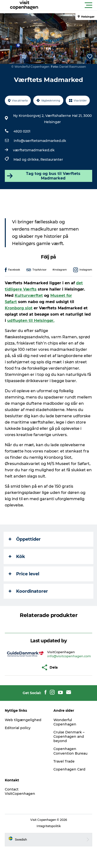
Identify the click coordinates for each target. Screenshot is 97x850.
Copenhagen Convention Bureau (70, 751)
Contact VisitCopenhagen (20, 791)
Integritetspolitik (49, 826)
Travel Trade (64, 761)
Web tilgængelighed (23, 720)
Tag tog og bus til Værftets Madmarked (43, 175)
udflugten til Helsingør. (30, 320)
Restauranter (51, 159)
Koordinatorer (28, 591)
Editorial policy (18, 728)
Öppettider (25, 539)
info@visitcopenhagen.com (69, 656)
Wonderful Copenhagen (64, 722)
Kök (17, 556)
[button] (70, 5)
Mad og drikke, (26, 159)
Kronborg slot (18, 308)
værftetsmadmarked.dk (34, 150)
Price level (24, 574)
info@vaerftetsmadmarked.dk (40, 141)
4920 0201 (21, 131)
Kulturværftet (29, 295)
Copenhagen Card (69, 769)
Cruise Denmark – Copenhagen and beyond (68, 736)
